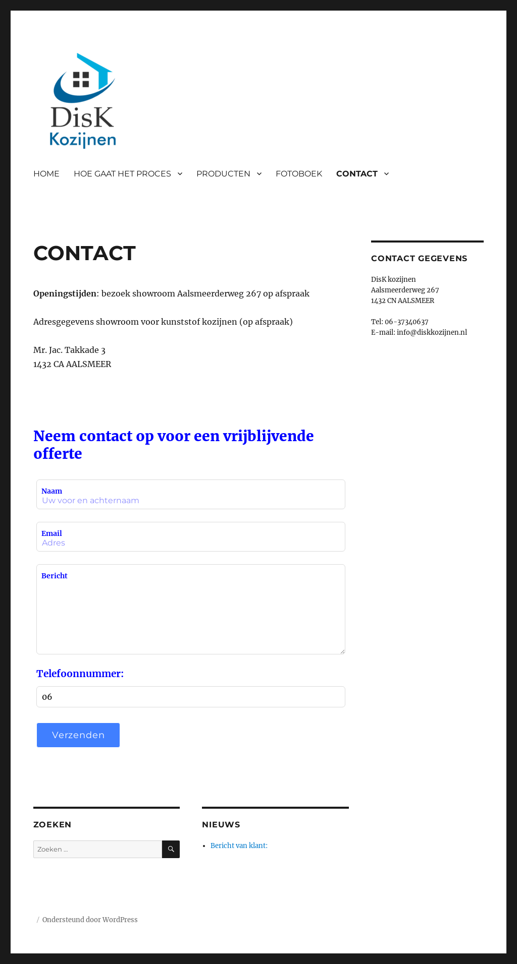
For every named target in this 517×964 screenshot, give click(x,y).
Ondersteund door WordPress (90, 920)
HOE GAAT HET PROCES (122, 173)
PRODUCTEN (223, 173)
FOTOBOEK (299, 173)
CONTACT (357, 173)
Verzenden (78, 735)
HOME (46, 173)
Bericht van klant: (239, 845)
